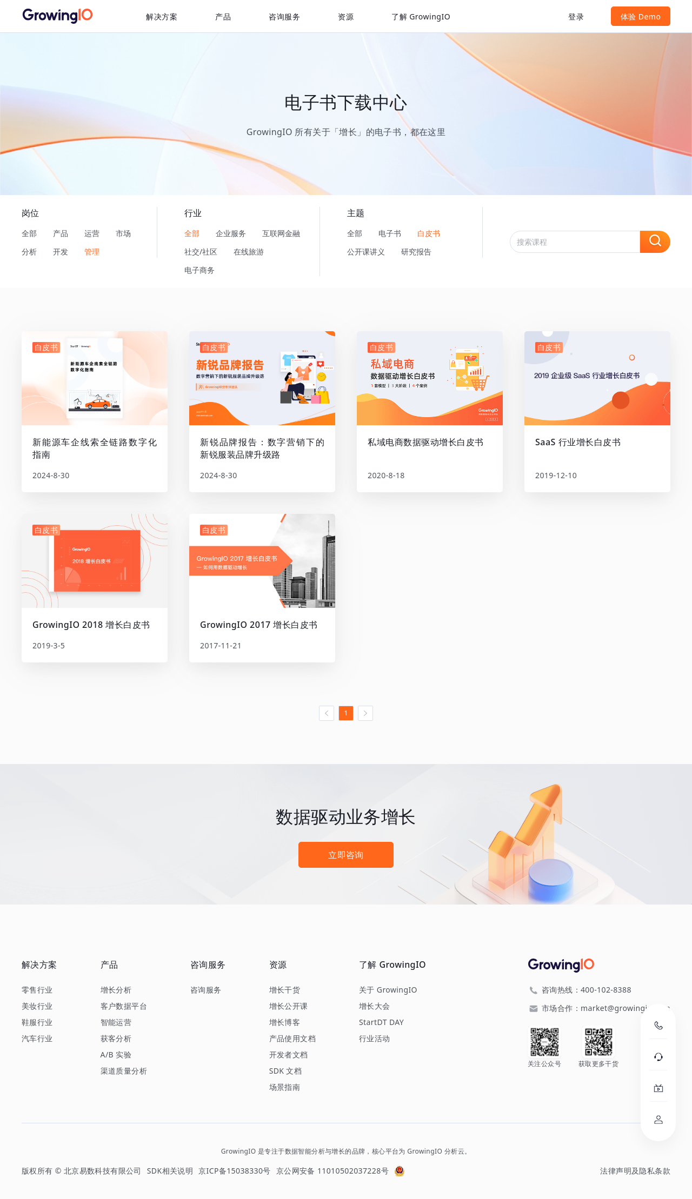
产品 (60, 233)
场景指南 (285, 1087)
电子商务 (199, 270)
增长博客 (285, 1022)
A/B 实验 (116, 1055)
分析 (29, 251)
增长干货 (285, 990)
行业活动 (374, 1038)
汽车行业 (37, 1038)
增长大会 (374, 1006)
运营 (91, 233)
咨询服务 (284, 16)
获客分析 (116, 1038)
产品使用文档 (292, 1038)
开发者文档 (288, 1055)
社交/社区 (200, 251)
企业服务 (231, 233)
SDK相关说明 (170, 1170)
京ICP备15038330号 (234, 1170)
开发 (60, 251)
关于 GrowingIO (388, 990)
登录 (576, 16)
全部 (29, 233)
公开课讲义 (366, 251)
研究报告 (416, 251)
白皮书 (428, 233)
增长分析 (116, 990)
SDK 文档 (285, 1071)
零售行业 (37, 990)
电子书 (389, 233)
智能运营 (116, 1022)
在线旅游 (249, 251)
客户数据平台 (124, 1006)
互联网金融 (281, 233)
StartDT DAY (381, 1022)
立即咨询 (346, 855)
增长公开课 (288, 1006)
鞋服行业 (37, 1022)
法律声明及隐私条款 (635, 1170)
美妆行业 (37, 1006)
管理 (91, 251)
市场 (123, 233)
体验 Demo (641, 16)
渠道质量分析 (124, 1071)
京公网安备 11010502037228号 (332, 1170)
